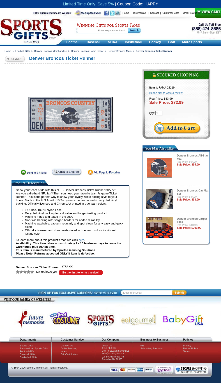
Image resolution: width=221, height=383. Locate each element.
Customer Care (170, 13)
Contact (154, 13)
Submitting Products (151, 348)
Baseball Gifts (27, 354)
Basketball (133, 42)
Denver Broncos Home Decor (87, 51)
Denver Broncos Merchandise (50, 51)
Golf (171, 42)
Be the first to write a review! (80, 272)
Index (64, 351)
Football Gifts (22, 51)
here (81, 240)
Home (125, 13)
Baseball (94, 42)
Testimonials (140, 13)
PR (142, 345)
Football (72, 42)
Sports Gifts (26, 345)
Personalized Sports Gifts (34, 348)
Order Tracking (69, 348)
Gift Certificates (69, 354)
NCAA (112, 42)
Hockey (155, 42)
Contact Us (67, 345)
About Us (106, 345)
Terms (186, 351)
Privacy (187, 345)
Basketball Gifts (28, 357)
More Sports (192, 42)
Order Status (190, 13)
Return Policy (190, 348)
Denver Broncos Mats (119, 51)
